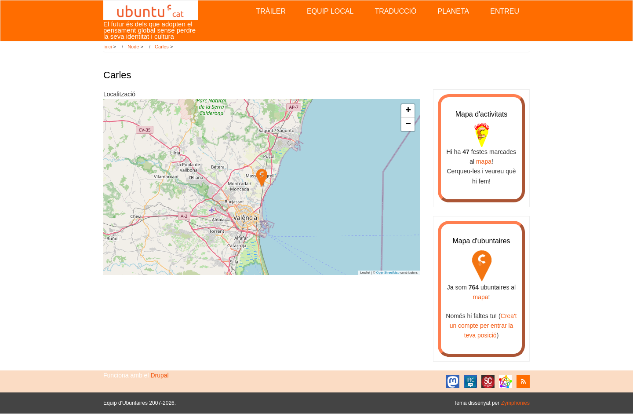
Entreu (504, 11)
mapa (483, 161)
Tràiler (271, 11)
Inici (107, 46)
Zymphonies (515, 403)
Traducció (395, 11)
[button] (261, 178)
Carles (162, 46)
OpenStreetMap (388, 273)
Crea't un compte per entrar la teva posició (483, 325)
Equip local (330, 11)
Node (133, 46)
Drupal (159, 375)
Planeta (453, 11)
